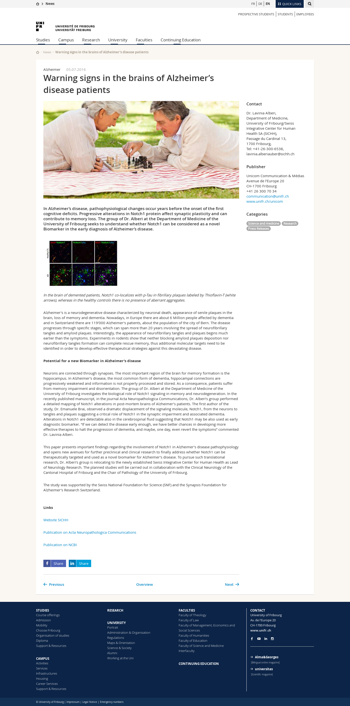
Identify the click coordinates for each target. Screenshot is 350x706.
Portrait (112, 627)
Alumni (112, 653)
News (50, 3)
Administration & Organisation (128, 632)
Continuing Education (181, 40)
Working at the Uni (120, 658)
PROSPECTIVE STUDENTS (256, 14)
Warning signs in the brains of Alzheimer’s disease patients (101, 52)
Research (91, 40)
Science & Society (119, 648)
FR (253, 3)
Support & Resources (51, 645)
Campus (66, 40)
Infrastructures (46, 673)
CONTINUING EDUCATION (199, 663)
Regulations (115, 637)
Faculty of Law (189, 620)
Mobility (41, 625)
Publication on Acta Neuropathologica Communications (89, 532)
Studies (43, 40)
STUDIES (42, 610)
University (117, 40)
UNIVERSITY (116, 623)
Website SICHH (55, 519)
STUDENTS (285, 14)
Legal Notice (89, 702)
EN (268, 3)
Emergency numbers (112, 702)
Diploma (42, 640)
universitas (264, 669)
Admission (43, 620)
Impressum (73, 702)
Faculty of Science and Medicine (201, 645)
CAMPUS (42, 658)
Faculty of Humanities (194, 635)
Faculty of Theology (192, 615)
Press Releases (258, 228)
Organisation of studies (52, 635)
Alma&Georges (266, 657)
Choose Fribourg (48, 630)
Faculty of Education (193, 640)
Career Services (47, 683)
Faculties (144, 40)
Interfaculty (186, 651)
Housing (42, 678)
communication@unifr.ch (267, 196)
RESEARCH (115, 610)
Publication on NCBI (60, 544)
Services (42, 668)
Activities (42, 663)
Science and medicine (263, 223)
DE (260, 3)
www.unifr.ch (260, 630)
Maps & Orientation (121, 643)
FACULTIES (187, 610)
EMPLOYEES (305, 14)
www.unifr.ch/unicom (264, 201)
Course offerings (48, 615)
